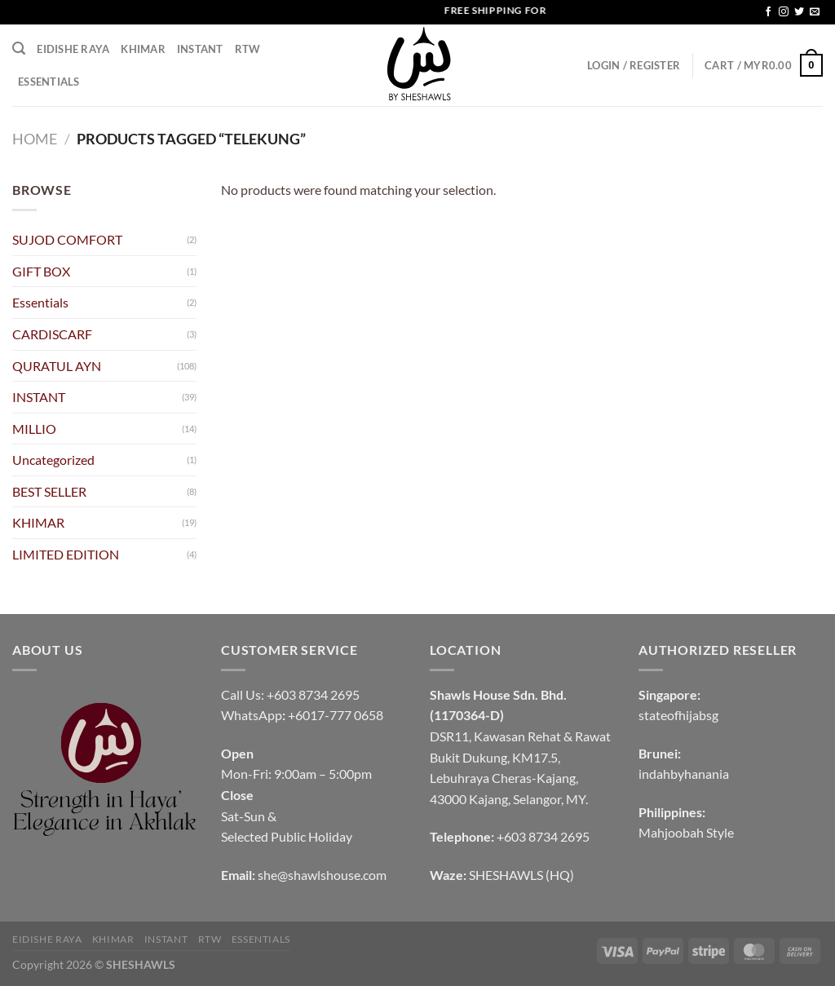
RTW (248, 48)
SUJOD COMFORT (67, 239)
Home (34, 139)
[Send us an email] (815, 12)
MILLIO (34, 428)
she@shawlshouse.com (322, 874)
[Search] (18, 48)
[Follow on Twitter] (799, 12)
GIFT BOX (41, 271)
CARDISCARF (52, 334)
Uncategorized (53, 459)
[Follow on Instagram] (784, 12)
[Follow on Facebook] (768, 12)
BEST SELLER (49, 491)
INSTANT (200, 48)
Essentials (49, 81)
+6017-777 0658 (335, 715)
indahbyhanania (683, 773)
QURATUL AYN (56, 366)
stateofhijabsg (678, 715)
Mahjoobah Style (686, 832)
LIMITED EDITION (65, 554)
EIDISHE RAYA (73, 48)
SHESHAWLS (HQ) (521, 874)
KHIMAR (143, 48)
